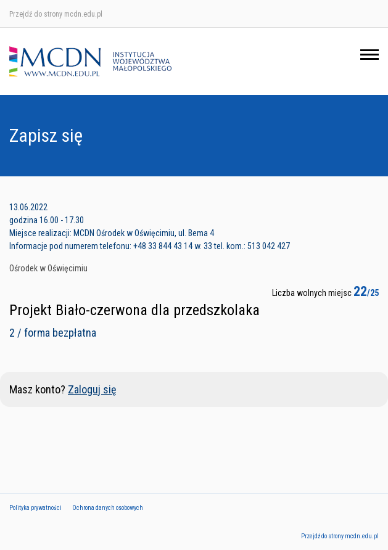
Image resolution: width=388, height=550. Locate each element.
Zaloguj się (92, 389)
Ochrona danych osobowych (107, 507)
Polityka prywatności (35, 507)
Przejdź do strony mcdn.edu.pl (55, 14)
